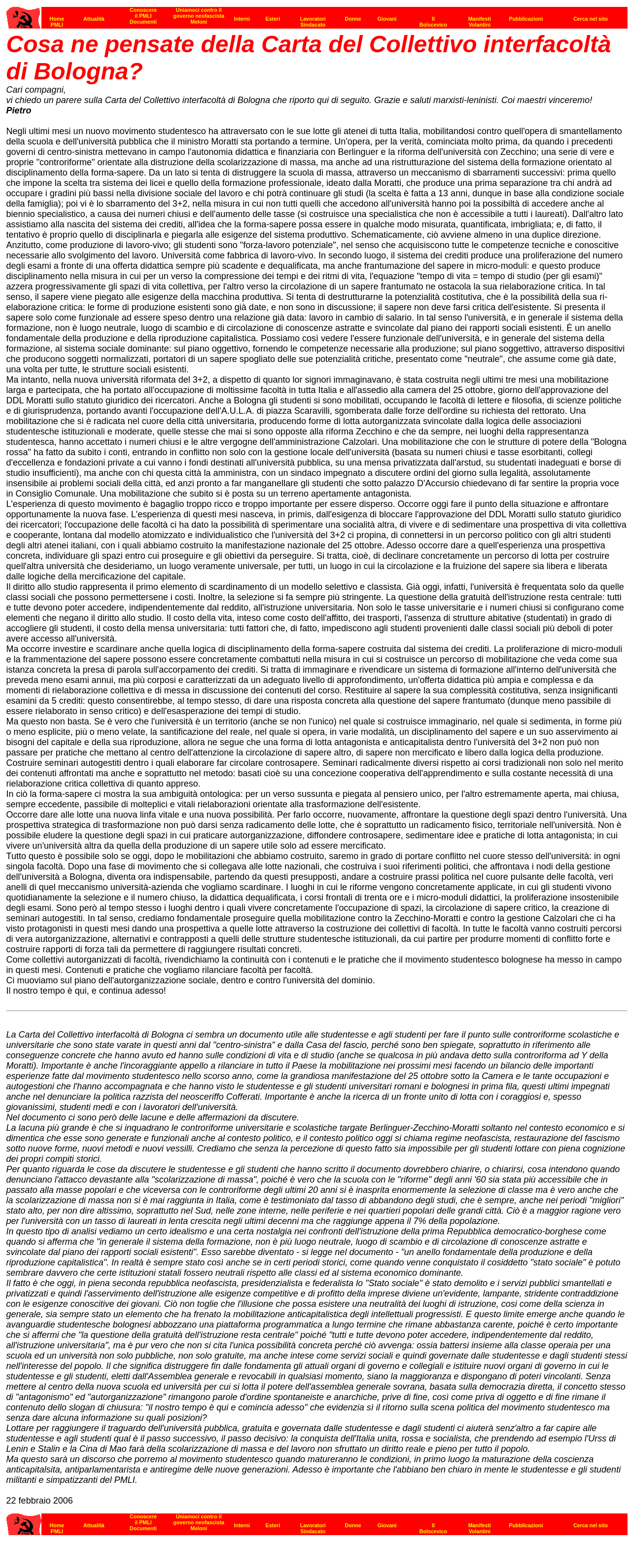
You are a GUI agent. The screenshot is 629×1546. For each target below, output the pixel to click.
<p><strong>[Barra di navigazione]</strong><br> (317, 15)
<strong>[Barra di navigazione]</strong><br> (317, 1521)
